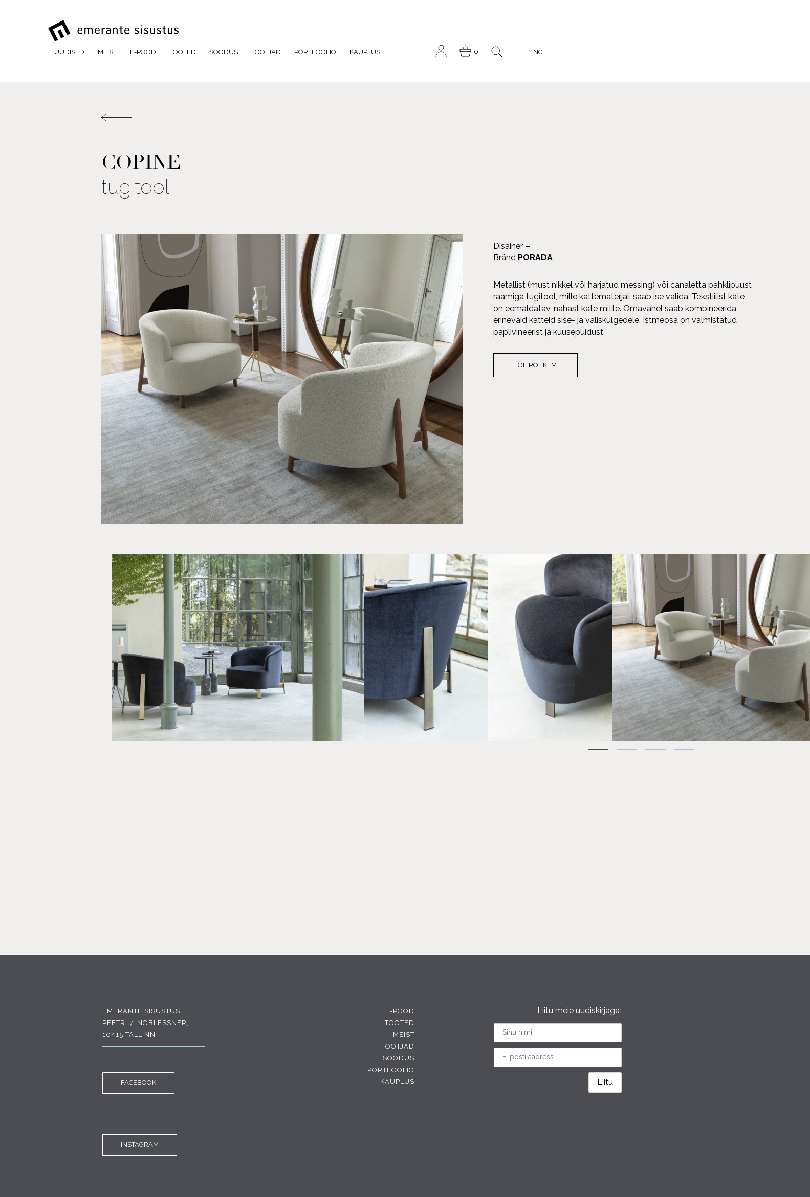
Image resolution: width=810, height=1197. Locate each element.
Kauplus (574, 30)
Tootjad (475, 30)
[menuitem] (740, 29)
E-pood (352, 30)
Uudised (279, 30)
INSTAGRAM (139, 1114)
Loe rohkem (522, 346)
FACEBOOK (137, 1052)
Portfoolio (524, 30)
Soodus (433, 30)
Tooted (392, 30)
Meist (316, 30)
